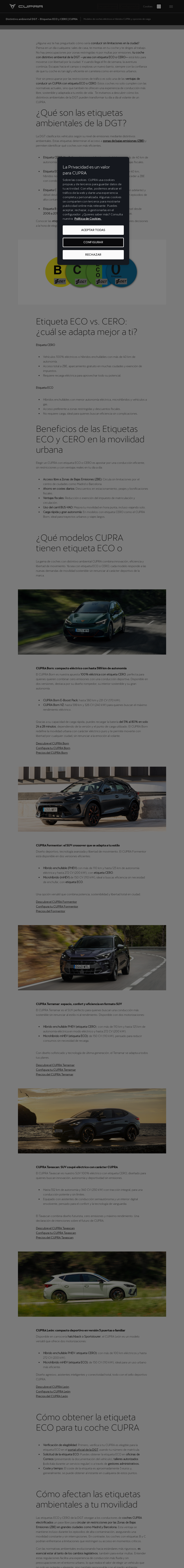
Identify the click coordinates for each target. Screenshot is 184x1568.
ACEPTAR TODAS (93, 230)
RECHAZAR (93, 254)
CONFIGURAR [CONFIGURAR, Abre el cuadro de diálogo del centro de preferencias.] (93, 242)
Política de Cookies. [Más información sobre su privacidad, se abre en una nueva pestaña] (88, 218)
